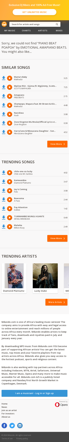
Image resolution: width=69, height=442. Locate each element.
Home (4, 403)
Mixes (59, 30)
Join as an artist (9, 410)
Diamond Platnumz (13, 290)
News (4, 407)
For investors (8, 413)
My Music (9, 30)
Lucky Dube (40, 290)
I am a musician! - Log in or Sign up (34, 393)
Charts (26, 30)
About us (6, 416)
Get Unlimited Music (34, 12)
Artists (42, 30)
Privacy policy (22, 438)
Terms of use (7, 438)
